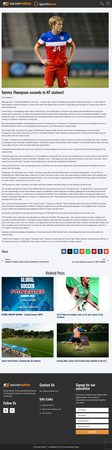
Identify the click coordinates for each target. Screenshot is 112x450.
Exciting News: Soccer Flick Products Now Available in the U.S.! (82, 360)
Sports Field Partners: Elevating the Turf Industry (21, 360)
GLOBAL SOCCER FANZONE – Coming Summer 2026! (22, 314)
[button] (63, 251)
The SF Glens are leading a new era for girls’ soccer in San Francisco (80, 315)
